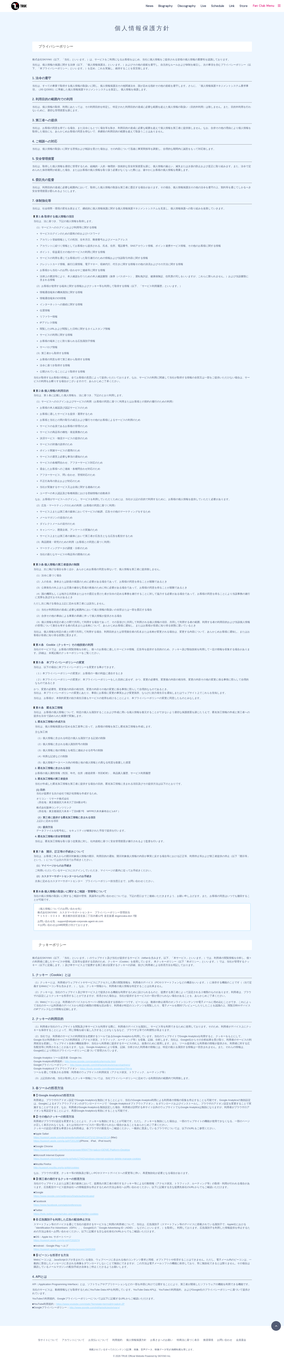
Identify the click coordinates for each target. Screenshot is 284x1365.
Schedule (217, 6)
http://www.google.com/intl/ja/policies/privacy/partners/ (100, 1064)
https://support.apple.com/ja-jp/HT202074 (57, 1240)
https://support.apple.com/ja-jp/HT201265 (57, 1140)
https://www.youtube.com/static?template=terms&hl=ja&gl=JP (90, 1304)
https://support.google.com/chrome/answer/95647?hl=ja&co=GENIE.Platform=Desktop (82, 1149)
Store (243, 6)
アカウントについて (73, 1339)
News (149, 6)
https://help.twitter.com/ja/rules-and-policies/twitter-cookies (66, 1213)
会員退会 (241, 1339)
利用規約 (117, 1339)
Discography (187, 6)
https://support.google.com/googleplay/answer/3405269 (64, 1249)
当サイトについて (48, 1339)
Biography (165, 6)
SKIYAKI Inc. (164, 1356)
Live (203, 6)
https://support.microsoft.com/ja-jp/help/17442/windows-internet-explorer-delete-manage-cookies (87, 1158)
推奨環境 (208, 1339)
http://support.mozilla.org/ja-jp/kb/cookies (56, 1167)
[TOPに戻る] (276, 1326)
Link (232, 6)
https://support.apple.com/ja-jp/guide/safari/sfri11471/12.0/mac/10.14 (72, 1137)
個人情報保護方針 (136, 1339)
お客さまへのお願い (161, 1339)
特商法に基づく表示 (188, 1339)
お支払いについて (98, 1339)
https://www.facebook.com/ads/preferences (58, 1204)
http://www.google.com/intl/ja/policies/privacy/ (94, 1307)
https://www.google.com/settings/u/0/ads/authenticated (64, 1196)
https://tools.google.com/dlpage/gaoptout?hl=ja (106, 1068)
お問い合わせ (224, 1339)
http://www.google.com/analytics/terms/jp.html (90, 1061)
